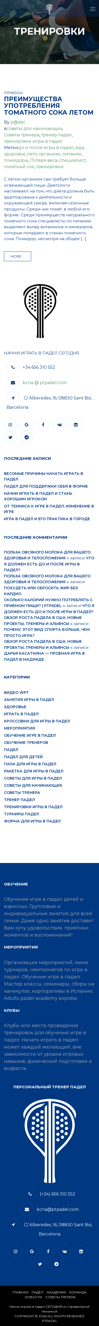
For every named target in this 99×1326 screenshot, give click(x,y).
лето (32, 153)
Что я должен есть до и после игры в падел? (49, 564)
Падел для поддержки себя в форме (46, 486)
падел (11, 749)
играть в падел (21, 714)
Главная (20, 1292)
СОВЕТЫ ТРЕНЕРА (60, 1297)
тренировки (50, 166)
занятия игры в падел (29, 699)
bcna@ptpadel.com (58, 1209)
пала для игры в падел (30, 764)
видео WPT (16, 692)
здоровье (14, 153)
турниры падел (21, 814)
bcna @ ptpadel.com (45, 382)
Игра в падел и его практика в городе (47, 518)
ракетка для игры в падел (33, 771)
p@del (18, 122)
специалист (72, 160)
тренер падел (56, 134)
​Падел (37, 1292)
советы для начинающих (34, 128)
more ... (18, 256)
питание (71, 153)
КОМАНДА (78, 1292)
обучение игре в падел (30, 735)
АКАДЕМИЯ (56, 1292)
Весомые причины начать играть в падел (43, 476)
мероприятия (19, 728)
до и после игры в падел (46, 147)
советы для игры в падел (33, 778)
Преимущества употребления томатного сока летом (48, 105)
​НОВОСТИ (33, 1297)
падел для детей (23, 756)
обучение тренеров (26, 742)
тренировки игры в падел (33, 141)
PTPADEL (49, 1321)
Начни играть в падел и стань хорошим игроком (38, 496)
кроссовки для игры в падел (37, 721)
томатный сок (19, 166)
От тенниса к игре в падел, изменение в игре (49, 509)
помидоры (16, 160)
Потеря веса (43, 160)
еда (80, 147)
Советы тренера (21, 134)
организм (49, 153)
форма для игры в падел (32, 821)
